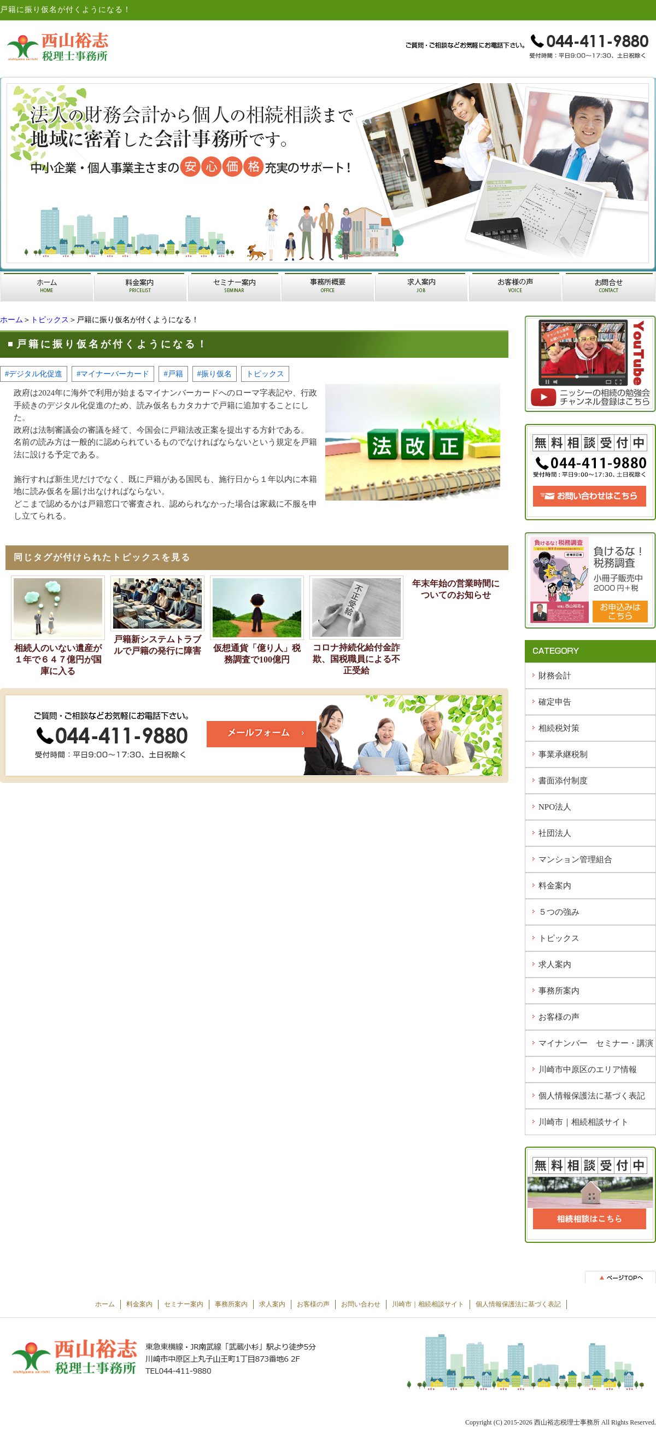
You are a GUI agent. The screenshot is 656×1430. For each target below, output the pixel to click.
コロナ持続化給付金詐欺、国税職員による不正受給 (356, 659)
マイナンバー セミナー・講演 (595, 1043)
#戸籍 (173, 373)
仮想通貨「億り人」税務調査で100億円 (257, 653)
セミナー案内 (183, 1304)
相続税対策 (558, 728)
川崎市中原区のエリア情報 (587, 1069)
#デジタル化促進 (33, 373)
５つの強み (558, 912)
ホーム (11, 320)
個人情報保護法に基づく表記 (591, 1095)
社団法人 (554, 833)
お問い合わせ (360, 1304)
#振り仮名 (214, 373)
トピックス (50, 320)
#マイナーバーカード (113, 373)
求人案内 (554, 964)
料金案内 (554, 885)
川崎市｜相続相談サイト (583, 1122)
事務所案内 (558, 990)
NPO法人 (554, 807)
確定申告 (554, 701)
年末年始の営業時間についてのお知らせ (456, 589)
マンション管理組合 (575, 859)
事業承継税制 (563, 754)
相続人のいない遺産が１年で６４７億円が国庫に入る (58, 659)
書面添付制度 (563, 780)
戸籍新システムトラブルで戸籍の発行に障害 (157, 645)
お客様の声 (558, 1017)
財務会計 (554, 675)
